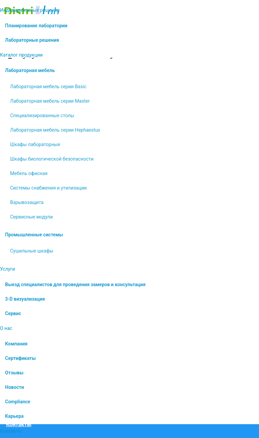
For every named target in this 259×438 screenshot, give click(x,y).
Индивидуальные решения (30, 10)
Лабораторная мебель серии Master (50, 101)
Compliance (17, 401)
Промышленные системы (34, 234)
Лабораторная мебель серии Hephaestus (55, 130)
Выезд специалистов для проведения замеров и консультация (75, 284)
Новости (14, 387)
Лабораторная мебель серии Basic (48, 86)
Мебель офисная (29, 173)
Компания (16, 343)
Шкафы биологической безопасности (51, 159)
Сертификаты (20, 358)
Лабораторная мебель (30, 70)
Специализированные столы (42, 115)
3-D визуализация (25, 299)
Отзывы (14, 372)
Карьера (14, 416)
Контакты (11, 431)
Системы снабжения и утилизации (48, 188)
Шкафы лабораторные (35, 144)
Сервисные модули (31, 217)
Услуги (7, 269)
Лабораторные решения (32, 40)
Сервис (13, 313)
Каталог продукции (21, 55)
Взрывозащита (27, 202)
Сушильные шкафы (31, 251)
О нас (6, 328)
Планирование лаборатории (36, 25)
